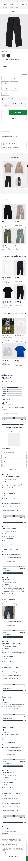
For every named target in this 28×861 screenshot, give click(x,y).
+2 (15, 337)
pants (16, 7)
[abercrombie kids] (8, 4)
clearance (7, 7)
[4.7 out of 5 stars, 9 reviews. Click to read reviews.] (6, 66)
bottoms (12, 7)
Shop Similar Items (16, 98)
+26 (3, 279)
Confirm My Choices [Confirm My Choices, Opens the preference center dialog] (13, 856)
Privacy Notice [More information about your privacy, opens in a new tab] (5, 852)
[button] (8, 168)
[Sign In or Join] (23, 4)
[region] (13, 848)
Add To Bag (18, 112)
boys (3, 7)
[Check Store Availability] (14, 144)
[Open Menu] (1, 4)
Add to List (14, 118)
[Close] (24, 837)
